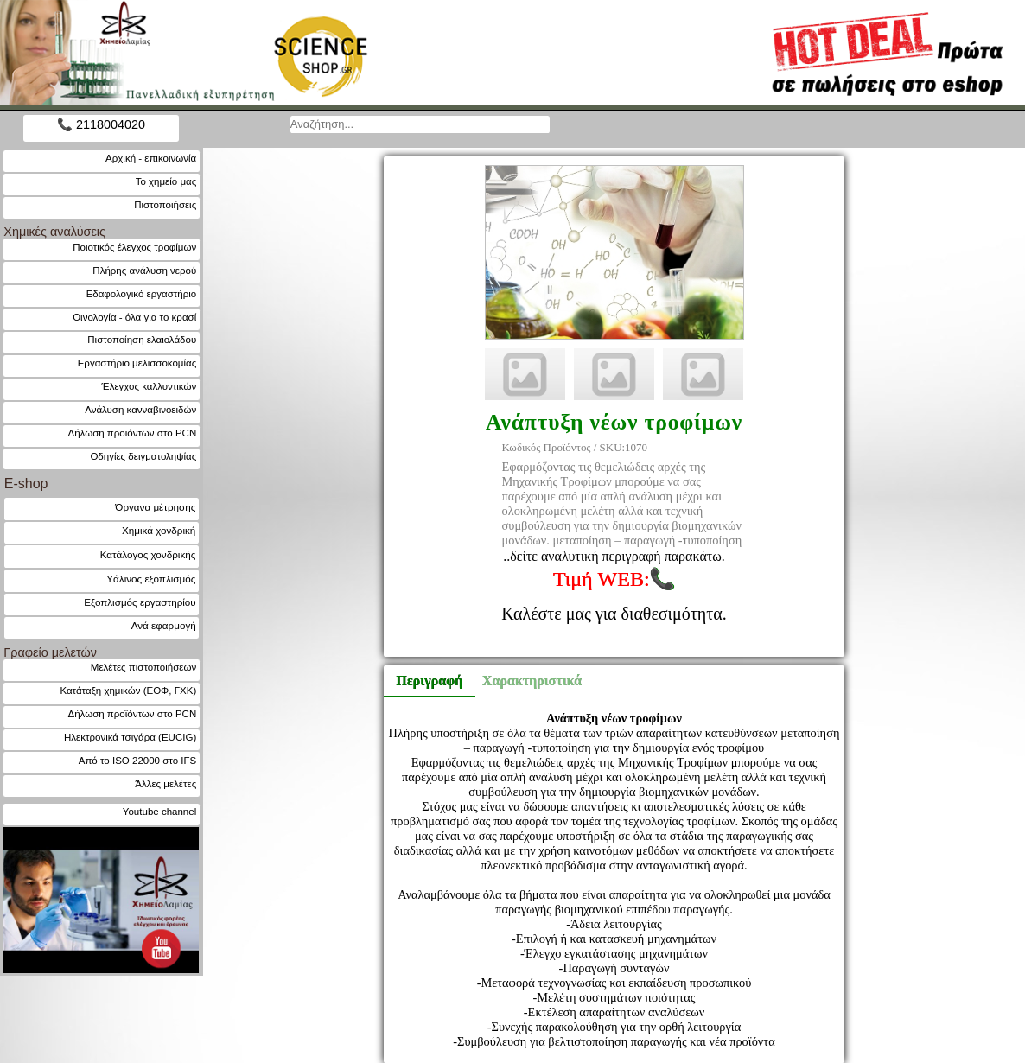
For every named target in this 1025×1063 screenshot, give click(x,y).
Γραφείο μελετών (50, 652)
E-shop (26, 483)
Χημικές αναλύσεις (54, 232)
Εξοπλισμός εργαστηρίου (139, 602)
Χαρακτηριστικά (524, 680)
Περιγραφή (429, 680)
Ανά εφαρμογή (163, 625)
